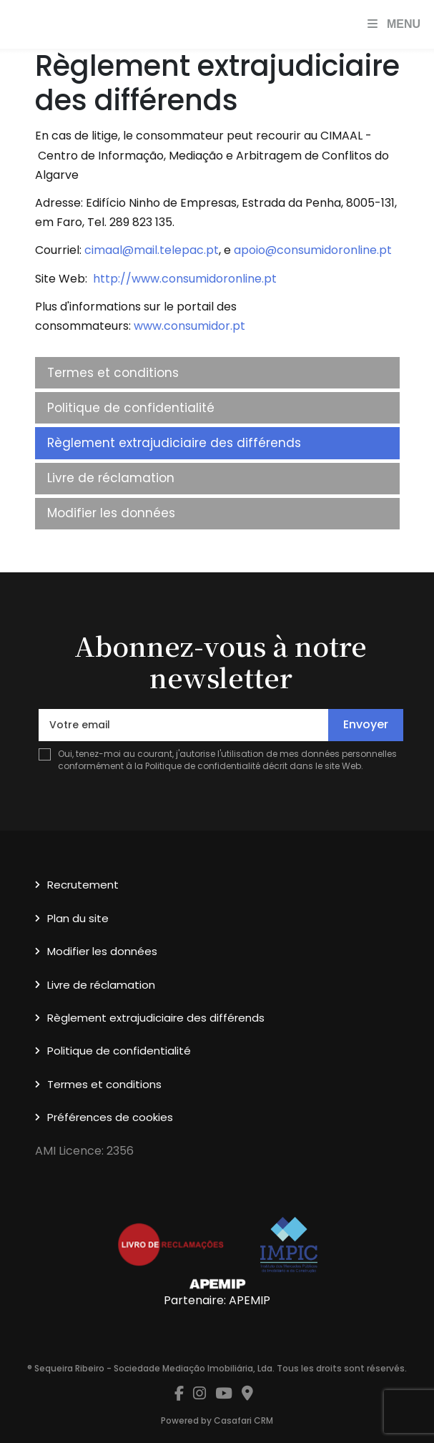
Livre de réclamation (110, 477)
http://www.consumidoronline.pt (185, 278)
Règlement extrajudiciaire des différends (174, 442)
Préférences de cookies (110, 1117)
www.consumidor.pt (189, 326)
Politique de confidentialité (130, 407)
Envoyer (365, 724)
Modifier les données (111, 513)
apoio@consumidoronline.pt (313, 250)
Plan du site (78, 918)
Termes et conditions (113, 372)
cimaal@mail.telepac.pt (151, 250)
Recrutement (83, 884)
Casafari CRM (243, 1420)
